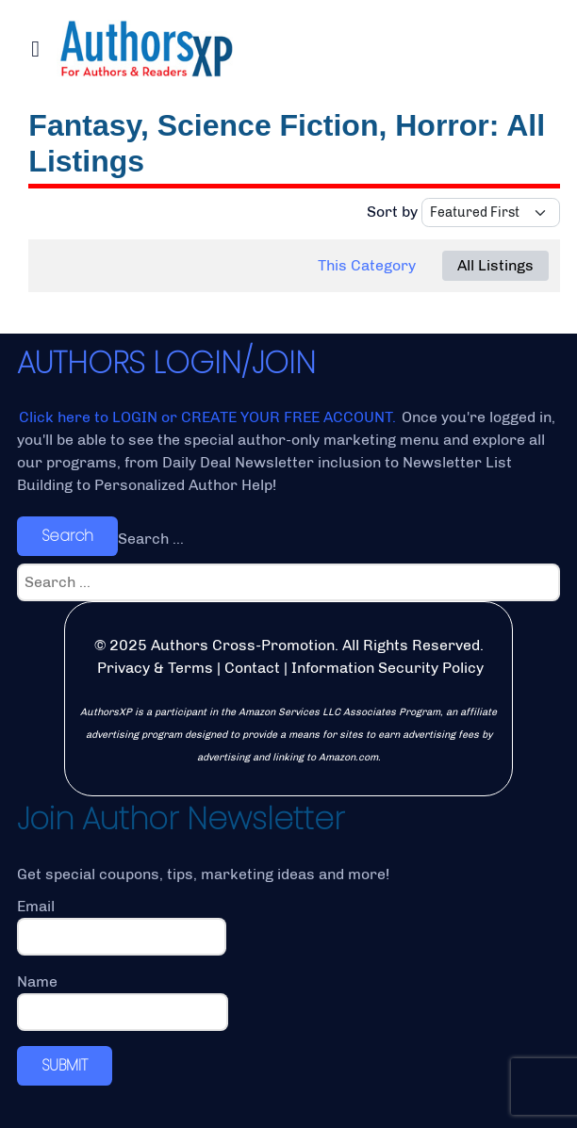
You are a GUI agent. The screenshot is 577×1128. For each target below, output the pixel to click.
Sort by (392, 212)
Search (67, 536)
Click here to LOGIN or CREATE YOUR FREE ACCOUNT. (209, 417)
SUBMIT (64, 1065)
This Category (367, 265)
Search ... (151, 539)
